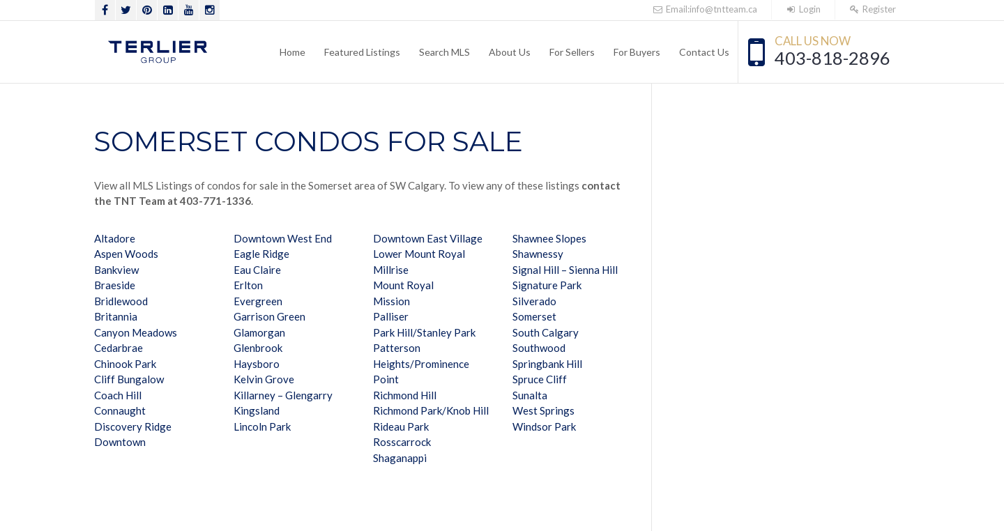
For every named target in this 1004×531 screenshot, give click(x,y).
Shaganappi (400, 458)
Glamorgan (259, 332)
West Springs (543, 410)
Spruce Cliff (539, 379)
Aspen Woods (126, 253)
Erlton (248, 285)
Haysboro (257, 363)
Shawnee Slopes (549, 238)
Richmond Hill (404, 395)
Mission (391, 301)
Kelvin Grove (264, 379)
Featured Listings (362, 52)
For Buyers (637, 52)
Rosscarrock (402, 442)
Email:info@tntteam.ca (704, 9)
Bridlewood (121, 301)
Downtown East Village (427, 238)
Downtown (120, 442)
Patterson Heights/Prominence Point (421, 363)
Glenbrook (258, 347)
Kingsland (257, 410)
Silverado (534, 301)
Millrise (391, 269)
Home (292, 52)
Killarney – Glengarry (283, 395)
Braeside (114, 285)
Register (872, 9)
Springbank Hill (547, 363)
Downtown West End (283, 238)
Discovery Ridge (133, 426)
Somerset (534, 316)
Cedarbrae (118, 347)
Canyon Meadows (135, 332)
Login (803, 9)
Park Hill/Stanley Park (424, 332)
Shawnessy (537, 253)
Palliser (391, 316)
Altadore (114, 238)
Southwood (538, 347)
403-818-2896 (832, 57)
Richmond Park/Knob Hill (431, 410)
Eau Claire (257, 269)
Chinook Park (125, 363)
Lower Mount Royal (419, 253)
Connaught (120, 410)
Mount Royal (403, 285)
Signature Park (546, 285)
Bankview (116, 269)
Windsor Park (544, 426)
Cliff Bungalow (129, 379)
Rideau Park (401, 426)
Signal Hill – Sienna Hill (565, 269)
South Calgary (545, 332)
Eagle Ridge (261, 253)
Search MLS (444, 52)
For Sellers (572, 52)
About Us (510, 52)
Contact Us (704, 52)
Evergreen (258, 301)
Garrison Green (269, 316)
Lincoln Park (262, 426)
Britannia (115, 316)
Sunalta (529, 395)
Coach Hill (118, 395)
